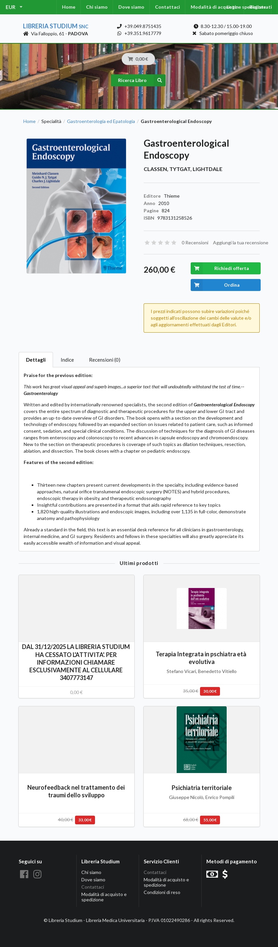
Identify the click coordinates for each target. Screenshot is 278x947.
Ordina (215, 285)
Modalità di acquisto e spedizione (104, 896)
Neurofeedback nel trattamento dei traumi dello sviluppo (76, 791)
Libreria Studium (55, 26)
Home (68, 7)
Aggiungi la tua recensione (240, 242)
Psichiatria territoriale (202, 787)
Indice (67, 360)
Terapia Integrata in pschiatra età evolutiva (201, 657)
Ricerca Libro (142, 80)
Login (233, 7)
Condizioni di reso (162, 892)
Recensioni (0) (104, 360)
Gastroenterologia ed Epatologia (101, 121)
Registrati (260, 7)
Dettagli (36, 360)
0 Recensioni (195, 242)
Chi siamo (97, 7)
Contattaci (167, 7)
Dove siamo (131, 7)
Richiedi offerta (220, 268)
